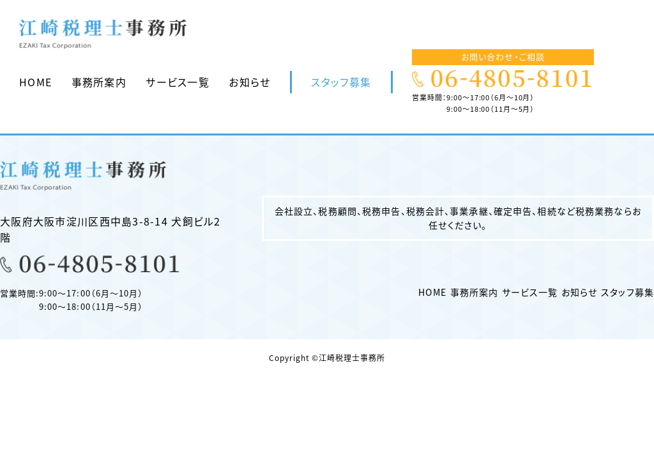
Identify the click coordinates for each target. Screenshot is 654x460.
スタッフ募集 (341, 81)
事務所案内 (99, 81)
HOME (35, 81)
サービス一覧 (177, 81)
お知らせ (249, 81)
